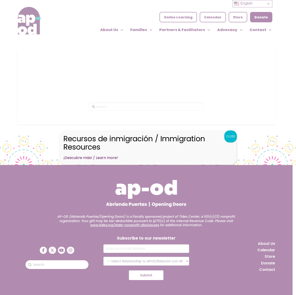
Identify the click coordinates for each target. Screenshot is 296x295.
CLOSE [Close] (230, 136)
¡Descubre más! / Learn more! (90, 157)
